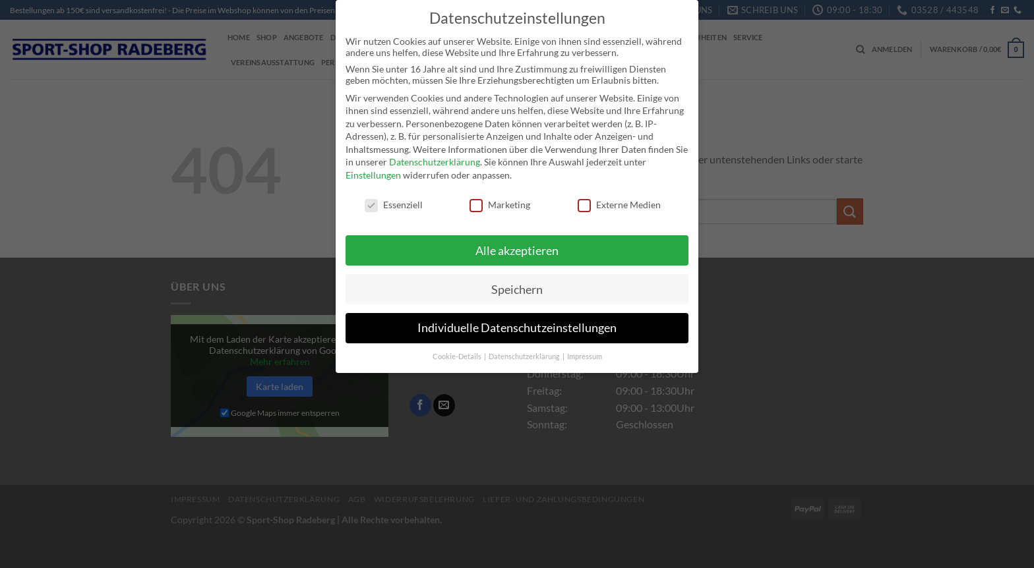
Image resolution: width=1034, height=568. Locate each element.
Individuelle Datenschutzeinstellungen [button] (517, 320)
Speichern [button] (517, 282)
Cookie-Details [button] (458, 349)
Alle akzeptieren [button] (517, 243)
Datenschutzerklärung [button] (525, 349)
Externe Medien (619, 196)
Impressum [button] (584, 349)
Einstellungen (373, 167)
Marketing (500, 196)
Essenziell (394, 196)
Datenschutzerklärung (434, 154)
